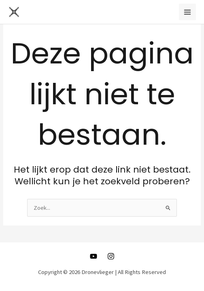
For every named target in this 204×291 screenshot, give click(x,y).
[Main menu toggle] (187, 12)
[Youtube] (93, 256)
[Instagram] (111, 256)
